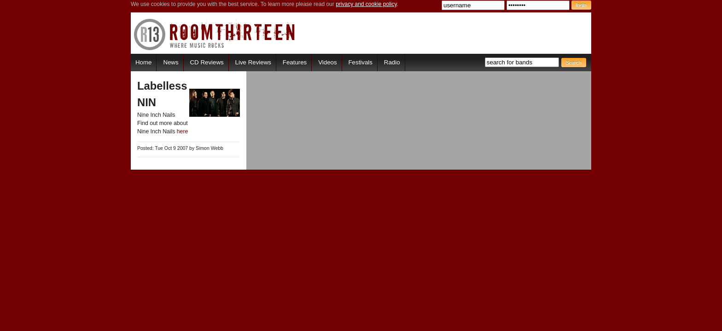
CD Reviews (207, 62)
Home (143, 62)
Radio (392, 62)
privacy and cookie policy (366, 4)
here (182, 131)
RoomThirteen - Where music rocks (215, 34)
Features (295, 62)
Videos (327, 62)
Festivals (360, 62)
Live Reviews (253, 62)
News (170, 62)
